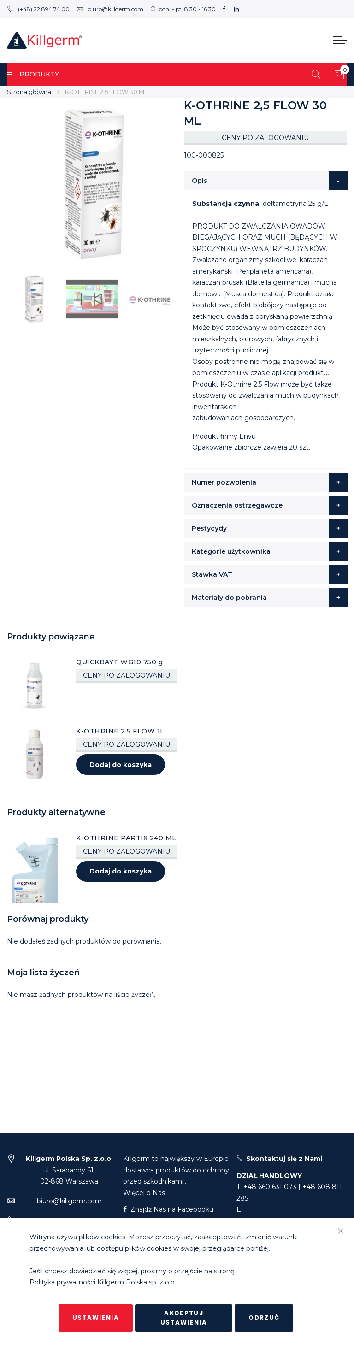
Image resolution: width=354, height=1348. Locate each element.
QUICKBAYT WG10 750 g (119, 662)
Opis (199, 180)
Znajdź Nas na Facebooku (168, 1209)
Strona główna (29, 91)
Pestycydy (209, 528)
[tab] (266, 180)
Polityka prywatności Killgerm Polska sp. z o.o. (103, 1282)
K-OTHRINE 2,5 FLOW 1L (120, 731)
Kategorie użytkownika (231, 551)
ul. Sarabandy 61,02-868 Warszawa (69, 1170)
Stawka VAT (212, 574)
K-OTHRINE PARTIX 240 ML (126, 838)
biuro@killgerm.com (110, 9)
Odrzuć (263, 1317)
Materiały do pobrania (229, 597)
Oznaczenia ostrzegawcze (237, 505)
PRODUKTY (33, 74)
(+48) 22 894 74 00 (38, 9)
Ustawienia (95, 1317)
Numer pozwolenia (224, 482)
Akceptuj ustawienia (183, 1318)
